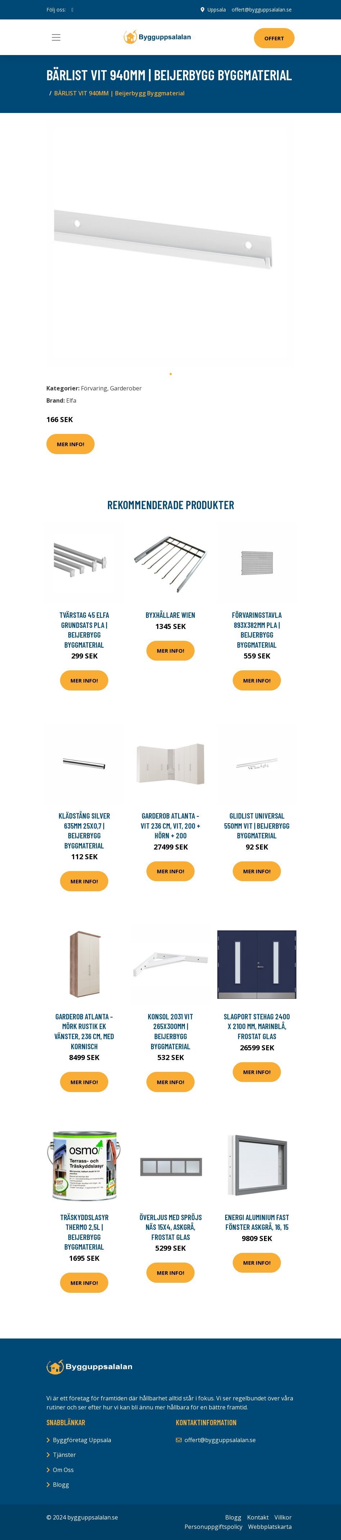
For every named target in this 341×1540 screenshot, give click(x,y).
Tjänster (64, 1455)
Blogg (61, 1485)
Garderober (126, 388)
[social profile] (72, 10)
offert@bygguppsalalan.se (262, 9)
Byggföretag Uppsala (82, 1440)
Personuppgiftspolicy (213, 1527)
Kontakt (258, 1517)
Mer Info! (70, 444)
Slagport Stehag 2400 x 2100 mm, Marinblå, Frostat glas (257, 1026)
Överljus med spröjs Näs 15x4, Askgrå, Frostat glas (171, 1227)
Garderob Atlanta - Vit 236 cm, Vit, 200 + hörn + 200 (170, 825)
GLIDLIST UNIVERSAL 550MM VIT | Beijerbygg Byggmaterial (257, 825)
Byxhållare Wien (170, 614)
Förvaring (94, 388)
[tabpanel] (170, 243)
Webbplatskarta (270, 1527)
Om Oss (63, 1470)
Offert (274, 38)
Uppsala (216, 9)
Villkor (283, 1517)
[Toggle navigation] (56, 37)
